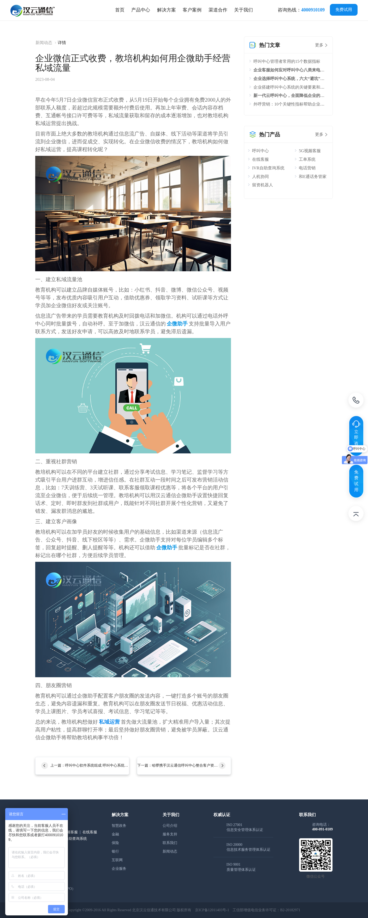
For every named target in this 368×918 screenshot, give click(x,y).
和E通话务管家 (313, 176)
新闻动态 (43, 42)
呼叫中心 (260, 151)
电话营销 (307, 168)
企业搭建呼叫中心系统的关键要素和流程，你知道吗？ (303, 87)
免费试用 (343, 9)
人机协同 (260, 176)
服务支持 (170, 834)
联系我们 (170, 843)
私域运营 (109, 722)
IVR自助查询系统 (268, 168)
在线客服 (260, 159)
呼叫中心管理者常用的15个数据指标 (286, 61)
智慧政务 (119, 826)
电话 (356, 401)
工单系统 (307, 159)
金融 (115, 834)
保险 (115, 843)
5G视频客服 (310, 151)
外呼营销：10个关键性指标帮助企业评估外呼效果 (299, 104)
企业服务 (119, 869)
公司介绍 (170, 826)
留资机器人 (262, 185)
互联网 (117, 860)
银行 (115, 851)
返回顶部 (356, 514)
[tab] (140, 10)
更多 (319, 45)
